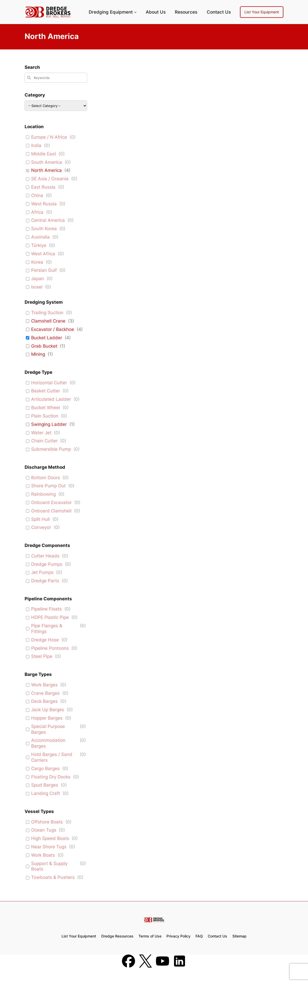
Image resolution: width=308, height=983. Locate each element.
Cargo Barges (45, 768)
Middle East (43, 153)
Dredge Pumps (46, 564)
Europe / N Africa (49, 137)
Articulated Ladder (51, 399)
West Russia (44, 203)
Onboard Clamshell (51, 510)
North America (46, 170)
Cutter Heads (45, 555)
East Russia (43, 187)
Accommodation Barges (48, 743)
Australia (40, 237)
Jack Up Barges (47, 709)
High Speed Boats (50, 838)
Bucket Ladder (46, 337)
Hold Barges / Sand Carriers (51, 757)
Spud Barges (44, 785)
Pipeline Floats (46, 609)
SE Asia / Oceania (50, 178)
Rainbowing (43, 494)
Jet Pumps (42, 572)
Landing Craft (45, 793)
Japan (37, 278)
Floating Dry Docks (50, 776)
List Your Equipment (261, 12)
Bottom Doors (45, 477)
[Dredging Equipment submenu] (135, 12)
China (37, 195)
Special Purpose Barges (48, 729)
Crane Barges (45, 693)
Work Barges (44, 684)
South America (46, 162)
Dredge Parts (45, 580)
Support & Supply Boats (49, 866)
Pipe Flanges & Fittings (46, 628)
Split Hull (40, 519)
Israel (36, 287)
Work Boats (43, 855)
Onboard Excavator (51, 502)
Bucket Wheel (45, 407)
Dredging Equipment (111, 12)
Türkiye (38, 245)
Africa (37, 212)
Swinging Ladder (49, 424)
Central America (48, 220)
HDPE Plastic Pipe (50, 617)
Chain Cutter (44, 440)
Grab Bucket (44, 346)
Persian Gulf (44, 270)
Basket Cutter (45, 390)
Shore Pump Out (48, 485)
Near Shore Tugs (48, 846)
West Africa (43, 253)
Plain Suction (44, 416)
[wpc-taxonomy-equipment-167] (56, 105)
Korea (37, 262)
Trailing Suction (47, 312)
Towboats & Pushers (53, 877)
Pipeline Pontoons (50, 648)
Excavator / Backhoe (52, 329)
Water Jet (41, 432)
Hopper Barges (47, 718)
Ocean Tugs (43, 830)
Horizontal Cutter (49, 382)
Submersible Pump (51, 449)
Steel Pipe (41, 656)
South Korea (44, 228)
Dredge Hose (45, 639)
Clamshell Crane (48, 321)
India (36, 145)
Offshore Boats (47, 821)
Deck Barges (44, 701)
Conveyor (41, 527)
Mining (38, 354)
